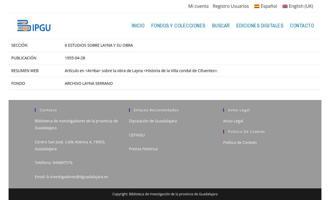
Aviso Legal (233, 120)
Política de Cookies (240, 142)
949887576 (62, 162)
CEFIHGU (137, 135)
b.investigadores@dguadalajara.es (77, 176)
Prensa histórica (143, 148)
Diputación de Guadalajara (153, 120)
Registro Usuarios (231, 6)
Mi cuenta (198, 6)
